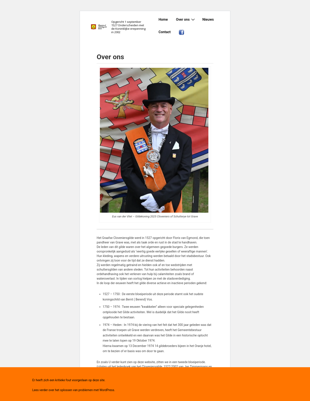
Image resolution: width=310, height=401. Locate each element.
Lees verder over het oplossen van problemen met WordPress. (73, 390)
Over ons (186, 19)
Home (163, 19)
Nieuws (208, 19)
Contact (164, 32)
